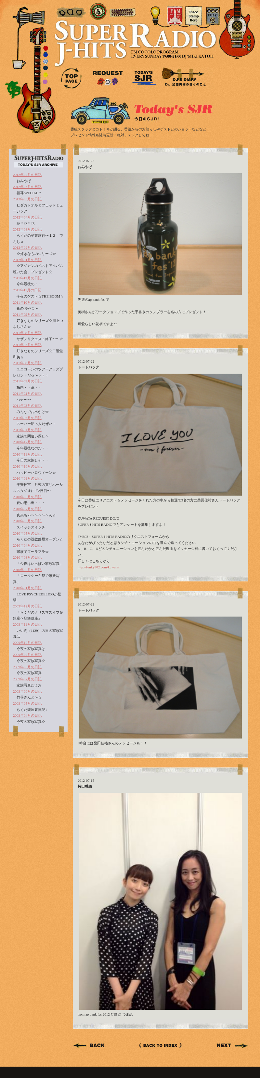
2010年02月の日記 (27, 570)
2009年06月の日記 (27, 691)
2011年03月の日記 (27, 405)
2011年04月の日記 (27, 393)
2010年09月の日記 (27, 478)
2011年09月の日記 (27, 314)
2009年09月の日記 (27, 655)
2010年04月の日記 (27, 545)
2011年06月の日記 (27, 363)
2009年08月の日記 (27, 667)
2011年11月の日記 (27, 290)
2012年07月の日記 (27, 175)
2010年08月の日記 (27, 497)
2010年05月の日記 (27, 533)
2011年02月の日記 (27, 418)
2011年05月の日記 (27, 381)
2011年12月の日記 (27, 278)
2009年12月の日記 (27, 606)
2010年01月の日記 (27, 588)
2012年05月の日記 (27, 199)
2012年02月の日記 (27, 247)
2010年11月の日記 (27, 454)
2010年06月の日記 (27, 521)
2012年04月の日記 (27, 217)
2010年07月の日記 (27, 509)
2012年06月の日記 (27, 187)
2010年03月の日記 (27, 557)
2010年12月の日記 (27, 442)
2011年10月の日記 (27, 302)
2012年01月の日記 (27, 260)
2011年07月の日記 (27, 345)
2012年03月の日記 (27, 229)
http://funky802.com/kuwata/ (98, 567)
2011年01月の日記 (27, 430)
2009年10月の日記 (27, 643)
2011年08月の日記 (27, 333)
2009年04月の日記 (27, 715)
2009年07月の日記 (27, 679)
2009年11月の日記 (27, 624)
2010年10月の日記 (27, 466)
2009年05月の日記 (27, 703)
